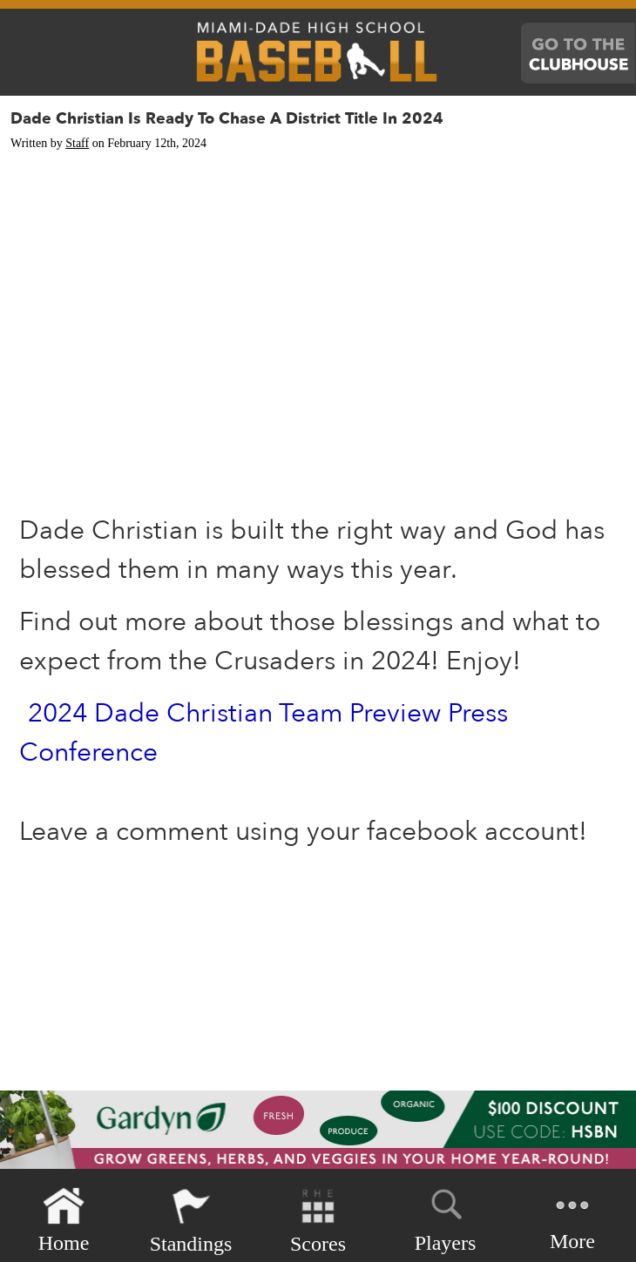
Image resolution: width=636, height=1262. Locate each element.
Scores (318, 1220)
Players (446, 1217)
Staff (77, 143)
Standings (191, 1220)
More (572, 1219)
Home (64, 1220)
